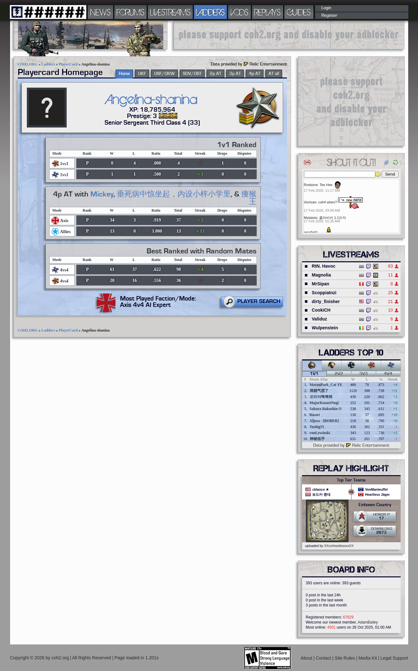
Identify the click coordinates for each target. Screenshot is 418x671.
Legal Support (394, 658)
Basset (315, 415)
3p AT (235, 73)
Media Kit (368, 658)
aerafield (310, 232)
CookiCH (321, 310)
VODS (239, 12)
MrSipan (320, 283)
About (307, 658)
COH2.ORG (28, 64)
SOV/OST (192, 73)
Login (326, 8)
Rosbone (311, 185)
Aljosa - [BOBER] (324, 421)
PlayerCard (68, 64)
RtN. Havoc (324, 266)
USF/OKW (164, 73)
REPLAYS (267, 12)
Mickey (101, 194)
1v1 (314, 374)
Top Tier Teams (351, 480)
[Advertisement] (289, 35)
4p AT (254, 73)
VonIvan (310, 202)
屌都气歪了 (319, 390)
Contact (324, 658)
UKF (142, 73)
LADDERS (210, 12)
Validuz (319, 318)
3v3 (363, 374)
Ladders (48, 64)
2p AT (215, 73)
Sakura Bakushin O (326, 409)
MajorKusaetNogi (324, 403)
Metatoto (311, 218)
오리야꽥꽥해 (321, 397)
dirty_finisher (326, 301)
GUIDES (299, 12)
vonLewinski (320, 433)
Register (329, 15)
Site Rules (345, 658)
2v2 (339, 374)
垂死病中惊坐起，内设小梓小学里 (174, 194)
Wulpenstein (325, 327)
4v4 (388, 374)
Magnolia (321, 274)
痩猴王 (249, 198)
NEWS (100, 12)
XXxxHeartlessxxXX (339, 546)
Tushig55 (317, 427)
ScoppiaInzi (324, 292)
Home (124, 73)
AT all (274, 73)
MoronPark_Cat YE (326, 384)
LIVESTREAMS (170, 12)
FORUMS (130, 12)
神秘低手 (317, 439)
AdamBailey (368, 622)
